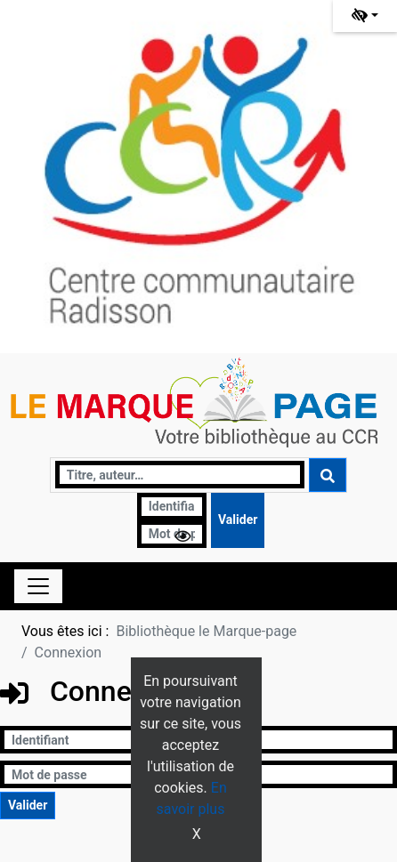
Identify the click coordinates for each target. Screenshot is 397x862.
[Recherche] (180, 474)
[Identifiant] (172, 506)
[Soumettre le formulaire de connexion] (237, 520)
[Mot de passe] (172, 534)
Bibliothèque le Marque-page (206, 631)
